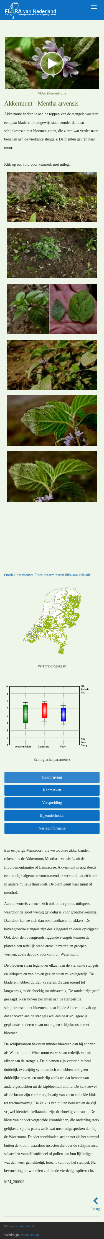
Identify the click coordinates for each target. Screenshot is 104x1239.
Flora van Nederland (20, 1226)
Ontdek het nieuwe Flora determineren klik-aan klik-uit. (47, 575)
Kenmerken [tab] (52, 790)
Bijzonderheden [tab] (52, 815)
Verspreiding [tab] (52, 803)
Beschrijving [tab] (52, 777)
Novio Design (30, 1235)
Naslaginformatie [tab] (52, 828)
